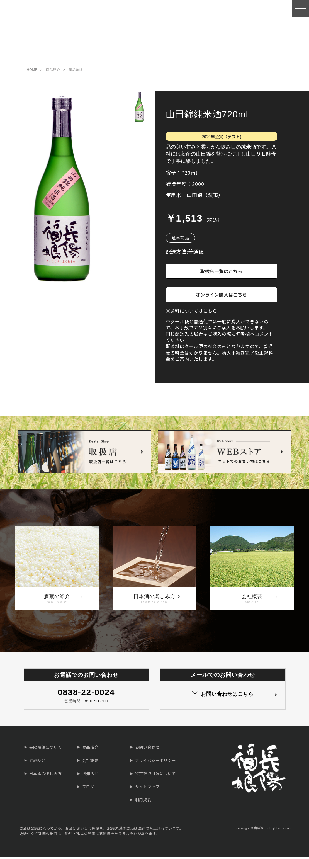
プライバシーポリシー (155, 762)
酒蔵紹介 (37, 762)
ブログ (88, 788)
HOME (32, 71)
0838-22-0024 (86, 693)
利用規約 (143, 801)
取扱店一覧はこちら (221, 273)
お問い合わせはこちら (227, 695)
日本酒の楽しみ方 (45, 775)
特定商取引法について (155, 775)
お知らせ (90, 775)
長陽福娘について (45, 749)
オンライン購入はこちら (221, 296)
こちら (210, 312)
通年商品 (180, 239)
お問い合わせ (147, 749)
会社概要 (90, 762)
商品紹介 (53, 71)
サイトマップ (147, 788)
